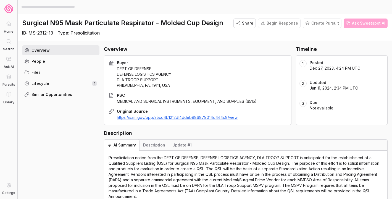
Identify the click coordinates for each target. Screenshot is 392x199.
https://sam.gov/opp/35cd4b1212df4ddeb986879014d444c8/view (177, 117)
